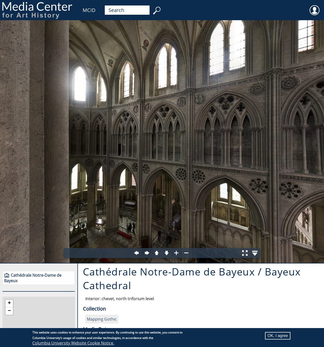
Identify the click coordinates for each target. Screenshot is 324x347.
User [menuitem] (314, 7)
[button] (9, 303)
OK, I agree (278, 336)
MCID (89, 10)
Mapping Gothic (102, 319)
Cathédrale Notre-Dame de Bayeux (32, 277)
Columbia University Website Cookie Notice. (73, 343)
